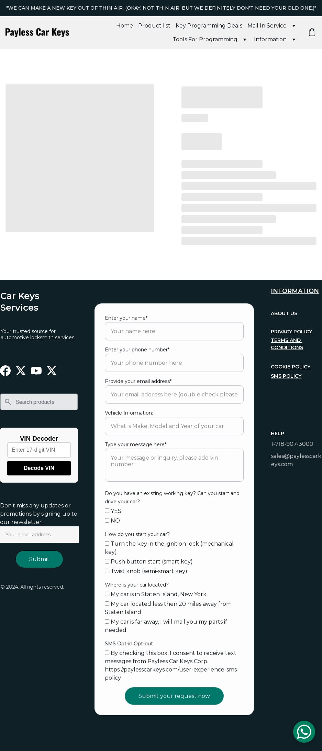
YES (114, 511)
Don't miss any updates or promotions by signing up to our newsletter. (38, 513)
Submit (39, 559)
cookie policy (291, 366)
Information (270, 39)
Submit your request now (174, 692)
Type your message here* (136, 446)
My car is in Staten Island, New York (156, 593)
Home (124, 25)
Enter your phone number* (138, 353)
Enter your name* (127, 321)
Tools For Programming (205, 39)
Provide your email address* (138, 383)
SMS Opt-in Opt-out (129, 641)
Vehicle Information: (129, 414)
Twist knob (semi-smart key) (146, 570)
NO (113, 520)
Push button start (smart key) (149, 560)
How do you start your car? (138, 534)
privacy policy (291, 331)
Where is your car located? (137, 583)
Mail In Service (267, 25)
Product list (154, 25)
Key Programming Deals (209, 25)
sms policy (286, 376)
